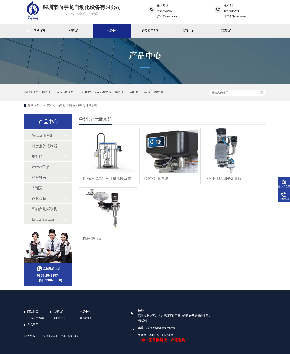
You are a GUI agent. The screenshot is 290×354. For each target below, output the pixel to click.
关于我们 (74, 30)
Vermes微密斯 (43, 135)
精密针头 (47, 92)
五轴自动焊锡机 (44, 209)
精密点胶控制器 (44, 146)
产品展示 (32, 324)
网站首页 (39, 30)
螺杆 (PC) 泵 (92, 239)
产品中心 (112, 30)
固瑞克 (71, 105)
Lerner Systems (43, 219)
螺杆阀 (134, 92)
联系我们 (227, 30)
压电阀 (146, 92)
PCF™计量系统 (156, 179)
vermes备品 (41, 167)
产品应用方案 (150, 30)
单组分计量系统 (87, 105)
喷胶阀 (158, 92)
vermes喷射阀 (103, 92)
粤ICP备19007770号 (161, 335)
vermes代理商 (65, 92)
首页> (50, 105)
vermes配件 (84, 92)
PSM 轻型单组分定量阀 (223, 179)
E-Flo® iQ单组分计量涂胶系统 (107, 179)
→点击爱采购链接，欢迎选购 (161, 340)
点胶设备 (39, 198)
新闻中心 (188, 30)
